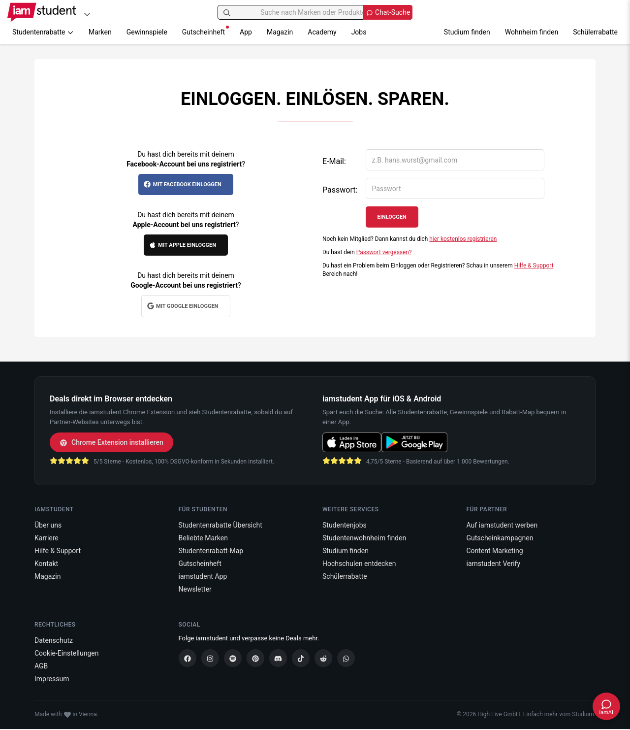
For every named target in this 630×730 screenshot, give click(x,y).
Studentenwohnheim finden (364, 538)
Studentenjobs (344, 525)
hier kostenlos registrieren (463, 238)
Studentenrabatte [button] (43, 32)
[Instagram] (210, 658)
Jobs (359, 32)
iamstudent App (203, 576)
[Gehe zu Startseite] (41, 12)
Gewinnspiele (146, 32)
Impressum (51, 679)
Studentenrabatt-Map (211, 551)
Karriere (46, 538)
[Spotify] (233, 658)
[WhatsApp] (346, 658)
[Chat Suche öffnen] (387, 12)
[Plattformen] (87, 14)
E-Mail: (334, 161)
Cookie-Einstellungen (66, 653)
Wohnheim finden (531, 32)
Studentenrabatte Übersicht (220, 525)
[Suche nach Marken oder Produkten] (315, 12)
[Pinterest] (255, 658)
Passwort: (339, 190)
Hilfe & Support (534, 265)
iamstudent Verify (494, 563)
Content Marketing (495, 551)
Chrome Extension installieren (111, 442)
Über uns (48, 525)
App (246, 32)
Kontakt (46, 563)
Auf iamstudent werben (502, 525)
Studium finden (467, 32)
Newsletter (195, 589)
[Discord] (278, 658)
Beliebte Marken (203, 538)
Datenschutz (53, 640)
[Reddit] (323, 658)
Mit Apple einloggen (182, 244)
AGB (41, 666)
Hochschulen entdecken (359, 563)
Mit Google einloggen (183, 305)
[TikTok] (301, 658)
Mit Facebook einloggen (182, 184)
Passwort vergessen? (384, 252)
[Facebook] (187, 658)
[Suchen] (227, 12)
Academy (322, 32)
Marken (100, 32)
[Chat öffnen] (606, 706)
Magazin (280, 32)
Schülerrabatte (595, 32)
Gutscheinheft (205, 31)
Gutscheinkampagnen (500, 538)
